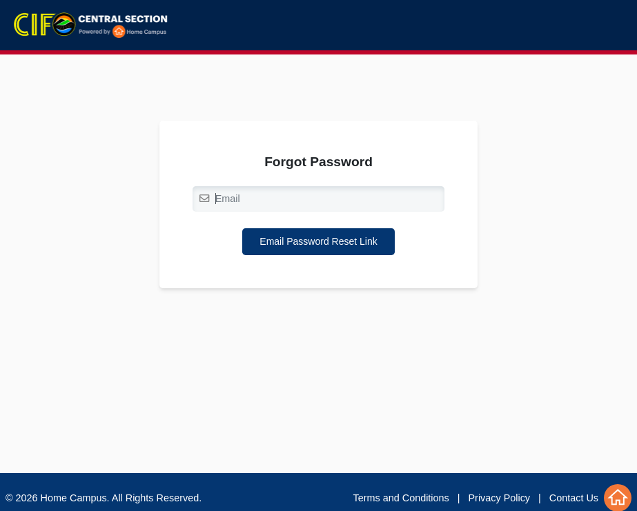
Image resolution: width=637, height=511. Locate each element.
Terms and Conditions (401, 497)
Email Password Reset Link (318, 241)
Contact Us (573, 497)
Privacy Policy (500, 497)
